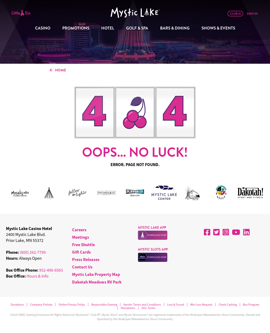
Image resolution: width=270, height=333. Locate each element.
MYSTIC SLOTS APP (153, 249)
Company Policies (41, 304)
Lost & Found (175, 304)
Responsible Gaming (104, 304)
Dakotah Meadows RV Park (97, 282)
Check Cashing (228, 304)
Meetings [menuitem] (80, 237)
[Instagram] (226, 232)
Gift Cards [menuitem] (81, 252)
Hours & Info (37, 276)
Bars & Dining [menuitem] (175, 28)
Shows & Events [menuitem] (218, 28)
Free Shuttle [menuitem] (83, 244)
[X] (216, 232)
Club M (235, 13)
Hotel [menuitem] (107, 28)
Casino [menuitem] (42, 28)
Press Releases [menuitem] (85, 259)
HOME (58, 70)
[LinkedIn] (246, 232)
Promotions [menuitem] (75, 28)
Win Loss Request (201, 304)
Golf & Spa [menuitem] (137, 28)
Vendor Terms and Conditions (142, 304)
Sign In (252, 13)
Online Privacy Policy (72, 304)
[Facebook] (207, 232)
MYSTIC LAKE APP (152, 227)
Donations (17, 304)
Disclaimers (128, 308)
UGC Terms (148, 308)
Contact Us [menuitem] (82, 267)
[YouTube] (236, 232)
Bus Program (251, 304)
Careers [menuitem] (79, 229)
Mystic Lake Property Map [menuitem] (96, 274)
